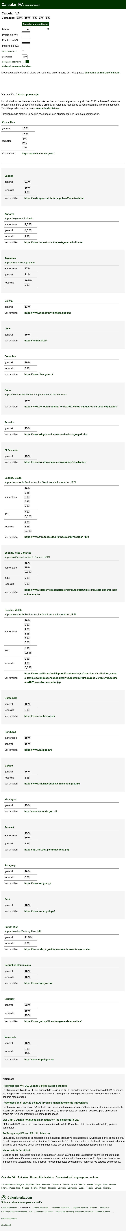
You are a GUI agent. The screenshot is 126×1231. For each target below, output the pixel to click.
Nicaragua (10, 799)
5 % (27, 368)
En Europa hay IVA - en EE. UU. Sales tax (26, 1133)
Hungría (98, 1184)
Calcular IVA (13, 4)
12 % (27, 704)
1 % (48, 18)
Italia (105, 1184)
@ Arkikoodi (6, 1225)
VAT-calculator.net (8, 1184)
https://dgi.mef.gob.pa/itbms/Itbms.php (46, 849)
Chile (8, 328)
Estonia (66, 1184)
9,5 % (28, 224)
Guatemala (11, 698)
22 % (27, 1005)
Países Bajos (14, 1188)
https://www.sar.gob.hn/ (38, 750)
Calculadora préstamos (60, 1208)
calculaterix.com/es (9, 1219)
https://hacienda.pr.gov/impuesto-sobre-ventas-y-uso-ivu (57, 949)
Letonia (4, 1188)
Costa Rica (8, 122)
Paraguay (10, 865)
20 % (27, 563)
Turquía (89, 1188)
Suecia (81, 1188)
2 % (41, 18)
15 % (27, 428)
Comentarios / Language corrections (77, 1177)
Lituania (112, 1184)
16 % (27, 771)
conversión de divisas (46, 108)
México (9, 765)
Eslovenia (62, 1188)
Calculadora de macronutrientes (14, 1212)
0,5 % (28, 516)
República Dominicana (18, 965)
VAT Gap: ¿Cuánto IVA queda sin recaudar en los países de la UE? (41, 1119)
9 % (27, 492)
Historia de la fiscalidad (16, 1150)
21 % (27, 182)
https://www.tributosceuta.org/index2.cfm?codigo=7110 (56, 537)
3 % (27, 285)
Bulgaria (20, 1184)
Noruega (25, 1188)
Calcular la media (103, 1212)
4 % (35, 18)
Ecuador (9, 422)
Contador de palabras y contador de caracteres (74, 1212)
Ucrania (98, 1188)
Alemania (46, 1184)
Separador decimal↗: (11, 62)
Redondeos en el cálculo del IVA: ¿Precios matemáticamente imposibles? (45, 1102)
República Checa (33, 1184)
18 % (27, 738)
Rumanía (52, 1188)
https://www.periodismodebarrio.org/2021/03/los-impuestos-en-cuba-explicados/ (70, 406)
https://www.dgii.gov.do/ (38, 983)
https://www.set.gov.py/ (37, 883)
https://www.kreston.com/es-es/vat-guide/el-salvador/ (55, 462)
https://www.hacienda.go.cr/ (38, 153)
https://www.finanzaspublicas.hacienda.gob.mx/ (52, 783)
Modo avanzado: (9, 51)
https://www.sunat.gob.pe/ (39, 911)
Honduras (10, 732)
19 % (27, 334)
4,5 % (28, 230)
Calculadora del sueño (44, 1212)
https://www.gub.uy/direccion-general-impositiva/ (53, 1021)
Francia (82, 1184)
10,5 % (28, 280)
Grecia (90, 1184)
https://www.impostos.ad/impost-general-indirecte (53, 242)
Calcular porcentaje (27, 94)
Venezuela (10, 1037)
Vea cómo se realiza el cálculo (102, 72)
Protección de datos (42, 1177)
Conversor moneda (9, 1208)
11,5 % (28, 937)
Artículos (23, 1177)
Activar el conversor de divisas (16, 66)
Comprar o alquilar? (80, 1208)
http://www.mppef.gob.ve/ (39, 1059)
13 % (19, 18)
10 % (27, 18)
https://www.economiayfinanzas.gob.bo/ (47, 312)
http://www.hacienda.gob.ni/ (40, 811)
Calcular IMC (104, 1208)
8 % (27, 625)
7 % (27, 578)
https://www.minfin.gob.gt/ (39, 716)
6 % (27, 497)
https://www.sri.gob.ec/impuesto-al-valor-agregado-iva (55, 434)
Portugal (42, 1188)
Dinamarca (56, 1184)
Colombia (10, 356)
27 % (27, 268)
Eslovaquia (72, 1188)
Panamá (9, 827)
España (9, 176)
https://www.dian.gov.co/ (38, 374)
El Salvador (11, 450)
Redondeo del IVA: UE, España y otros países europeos (35, 1086)
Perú (7, 899)
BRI (30, 1212)
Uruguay (10, 999)
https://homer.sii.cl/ (35, 340)
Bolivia (9, 301)
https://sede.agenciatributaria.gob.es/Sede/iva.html (53, 198)
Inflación (93, 1208)
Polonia (34, 1188)
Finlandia (107, 1188)
